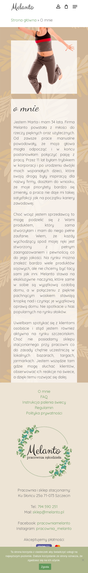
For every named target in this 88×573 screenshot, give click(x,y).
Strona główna (23, 20)
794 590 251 (48, 506)
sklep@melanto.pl (48, 512)
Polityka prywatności (44, 413)
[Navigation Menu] (75, 7)
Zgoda (45, 566)
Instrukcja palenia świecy (44, 402)
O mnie (44, 391)
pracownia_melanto (54, 528)
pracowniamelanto (53, 523)
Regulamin (44, 407)
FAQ (44, 396)
